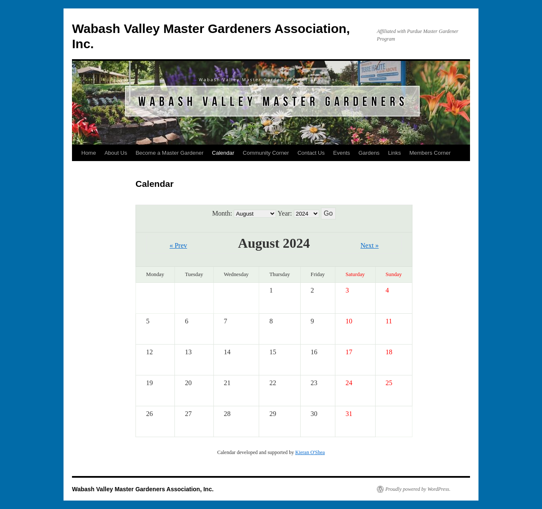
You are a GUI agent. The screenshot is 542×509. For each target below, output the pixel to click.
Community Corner (266, 153)
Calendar (223, 153)
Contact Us (310, 153)
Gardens (369, 153)
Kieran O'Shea (310, 452)
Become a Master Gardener (169, 153)
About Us (116, 153)
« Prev (178, 245)
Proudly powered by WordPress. (418, 489)
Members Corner (430, 153)
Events (341, 153)
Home (88, 153)
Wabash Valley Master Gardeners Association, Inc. (142, 489)
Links (394, 153)
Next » (369, 245)
